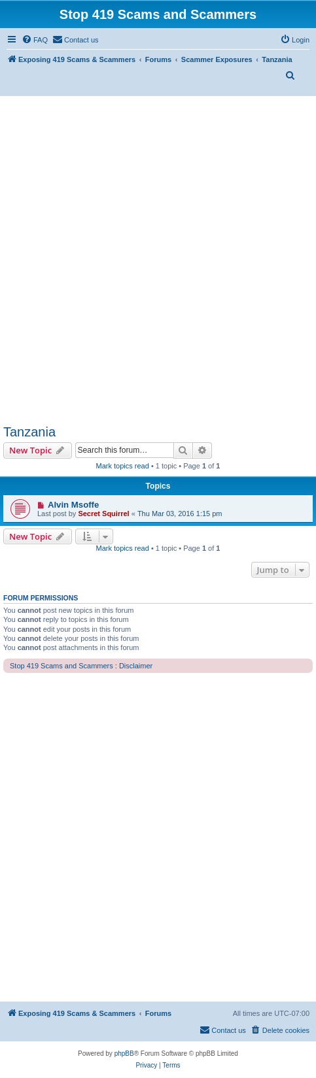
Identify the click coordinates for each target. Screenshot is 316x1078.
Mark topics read (122, 466)
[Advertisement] (158, 260)
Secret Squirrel (103, 513)
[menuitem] (35, 40)
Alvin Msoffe (73, 505)
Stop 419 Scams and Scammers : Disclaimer (81, 666)
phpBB (124, 1053)
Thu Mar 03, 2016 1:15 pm (179, 513)
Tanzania (29, 432)
